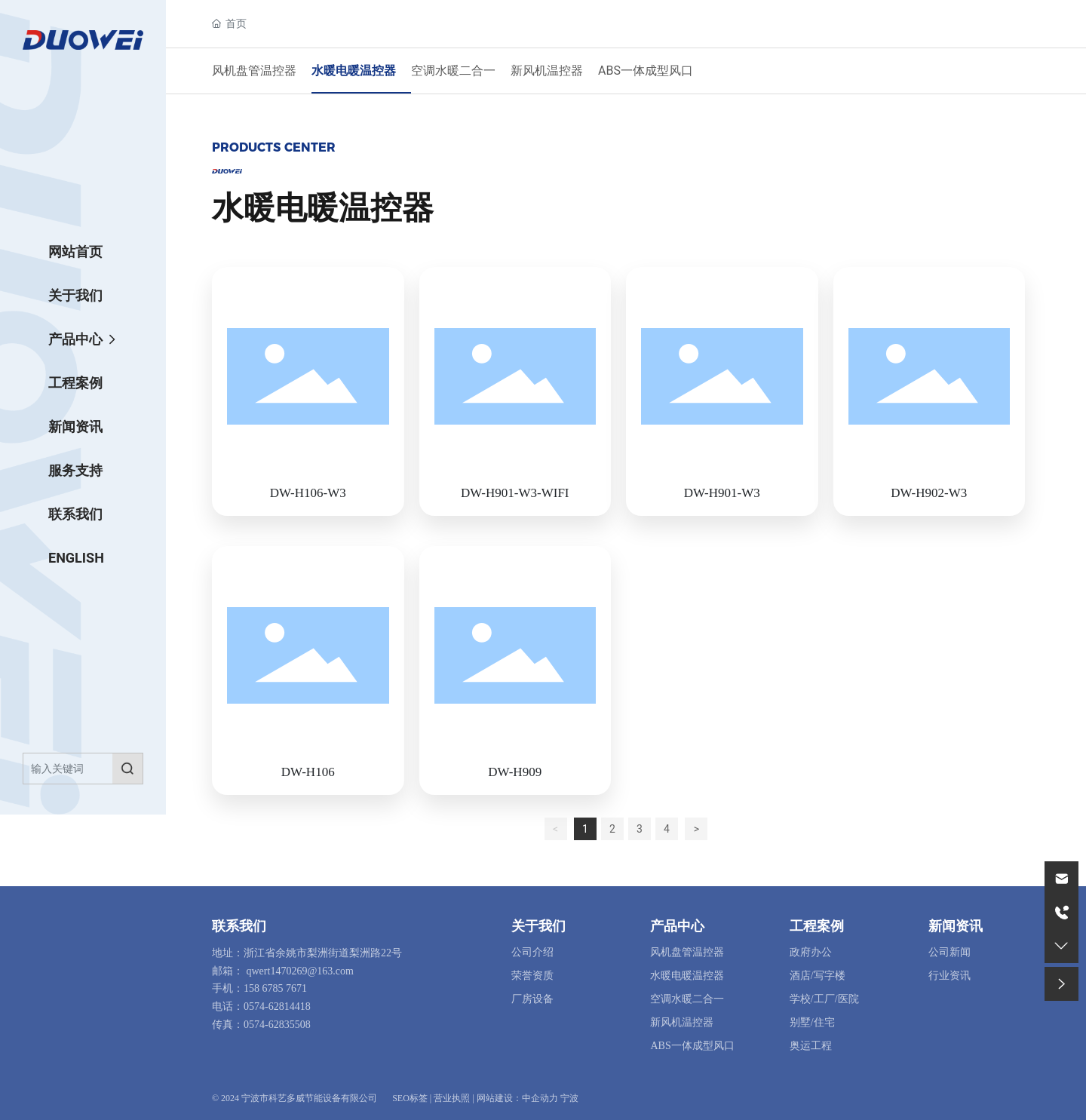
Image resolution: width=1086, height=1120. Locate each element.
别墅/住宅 (812, 1022)
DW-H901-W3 (722, 493)
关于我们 (538, 926)
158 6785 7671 (275, 988)
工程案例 (817, 926)
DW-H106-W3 (308, 493)
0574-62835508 (277, 1024)
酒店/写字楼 (817, 975)
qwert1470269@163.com (300, 971)
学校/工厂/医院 (824, 999)
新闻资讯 (955, 926)
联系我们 (239, 926)
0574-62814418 (277, 1006)
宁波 (569, 1098)
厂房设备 (532, 999)
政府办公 (811, 952)
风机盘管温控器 (254, 70)
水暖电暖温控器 (353, 70)
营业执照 (452, 1098)
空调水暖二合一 (453, 70)
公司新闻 (949, 952)
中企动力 (540, 1098)
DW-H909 (514, 772)
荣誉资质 (532, 975)
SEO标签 (410, 1098)
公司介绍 (532, 952)
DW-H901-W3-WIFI (515, 493)
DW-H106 (308, 772)
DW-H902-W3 (929, 493)
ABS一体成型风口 (645, 70)
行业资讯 (949, 975)
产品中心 (677, 926)
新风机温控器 (547, 70)
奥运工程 (811, 1045)
